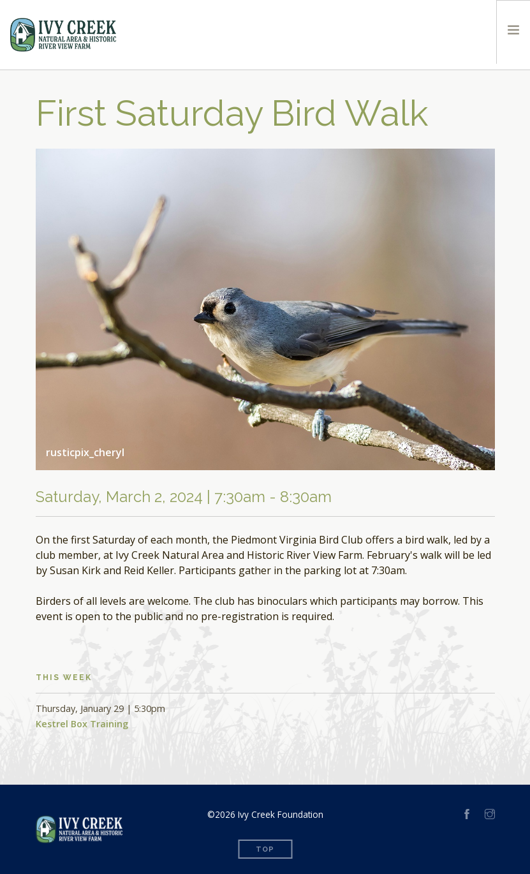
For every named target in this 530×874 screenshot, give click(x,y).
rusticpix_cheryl (85, 452)
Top (265, 849)
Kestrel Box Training (82, 724)
